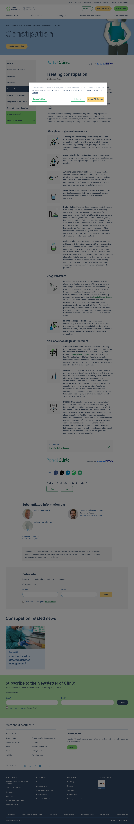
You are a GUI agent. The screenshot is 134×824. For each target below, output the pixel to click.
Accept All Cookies (95, 99)
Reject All (78, 99)
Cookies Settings (39, 99)
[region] (68, 94)
